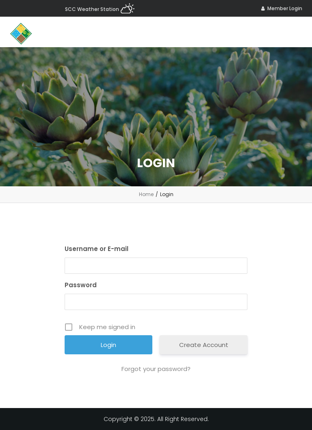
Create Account (203, 345)
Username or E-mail (96, 248)
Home (146, 194)
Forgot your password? (156, 369)
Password (81, 285)
